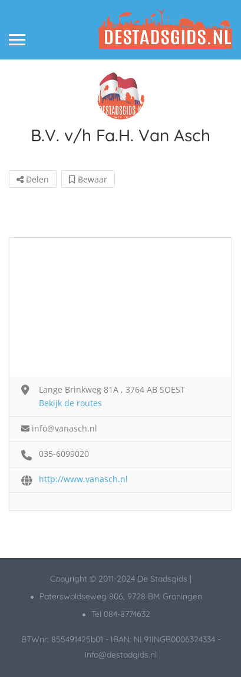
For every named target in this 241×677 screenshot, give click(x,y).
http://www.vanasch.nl (83, 478)
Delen (32, 179)
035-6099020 (64, 453)
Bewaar (88, 179)
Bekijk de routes (70, 403)
